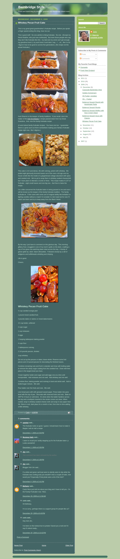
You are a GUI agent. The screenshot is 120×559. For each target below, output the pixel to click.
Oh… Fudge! (87, 99)
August (85, 134)
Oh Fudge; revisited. (89, 96)
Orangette (84, 67)
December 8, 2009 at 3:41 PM (33, 482)
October (86, 128)
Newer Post (18, 545)
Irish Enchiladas (33, 119)
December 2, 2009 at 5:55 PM (33, 447)
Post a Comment (23, 537)
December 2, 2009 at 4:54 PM (33, 433)
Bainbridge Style (31, 7)
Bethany (26, 486)
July (84, 137)
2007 (83, 141)
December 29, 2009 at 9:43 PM (34, 513)
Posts (83, 54)
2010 (83, 81)
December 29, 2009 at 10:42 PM (34, 533)
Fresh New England (87, 70)
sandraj (25, 423)
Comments (85, 59)
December (87, 87)
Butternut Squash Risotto (91, 107)
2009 (83, 84)
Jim (24, 452)
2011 (83, 78)
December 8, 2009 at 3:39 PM (33, 460)
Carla (95, 32)
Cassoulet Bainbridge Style (92, 90)
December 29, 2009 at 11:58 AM (34, 496)
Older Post (69, 545)
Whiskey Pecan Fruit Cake (92, 121)
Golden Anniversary (89, 93)
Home (44, 545)
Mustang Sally (28, 437)
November (87, 125)
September (87, 131)
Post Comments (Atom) (32, 550)
